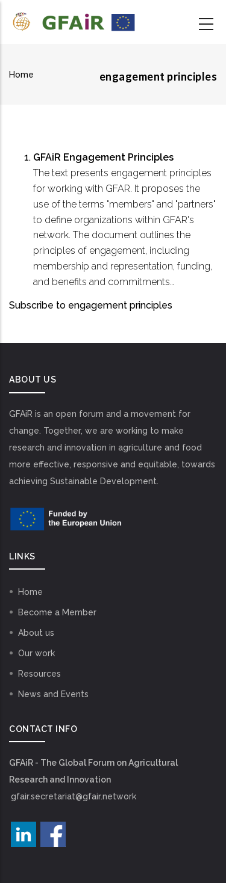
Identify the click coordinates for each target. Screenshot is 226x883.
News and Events (53, 694)
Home (21, 74)
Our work (36, 653)
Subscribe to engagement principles (90, 305)
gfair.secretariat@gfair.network (73, 796)
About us (36, 633)
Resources (39, 673)
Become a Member (57, 612)
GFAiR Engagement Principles (103, 157)
